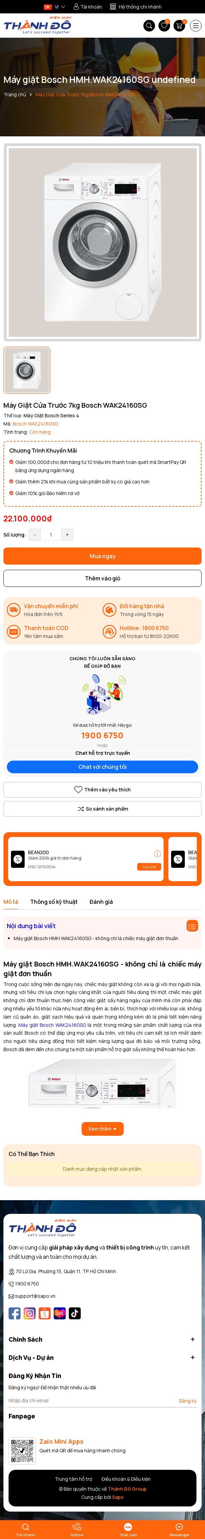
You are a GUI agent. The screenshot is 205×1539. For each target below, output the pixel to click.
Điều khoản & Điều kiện (126, 1479)
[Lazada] (60, 1313)
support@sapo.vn (35, 1296)
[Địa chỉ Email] (102, 1400)
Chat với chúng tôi (102, 767)
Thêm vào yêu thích (102, 790)
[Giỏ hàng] (180, 26)
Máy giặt (29, 1025)
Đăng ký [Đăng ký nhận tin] (187, 1401)
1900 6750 (102, 735)
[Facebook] (15, 1313)
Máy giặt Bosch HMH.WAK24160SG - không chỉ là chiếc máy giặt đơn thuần (96, 938)
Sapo (118, 1497)
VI (51, 6)
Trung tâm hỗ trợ (73, 1479)
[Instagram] (30, 1313)
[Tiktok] (75, 1313)
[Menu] (196, 26)
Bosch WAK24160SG (63, 1025)
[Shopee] (45, 1313)
